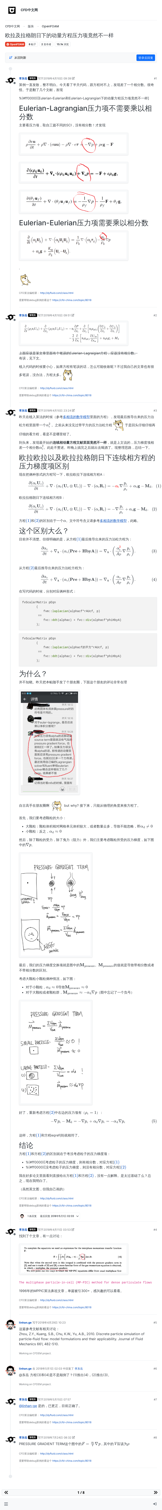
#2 (155, 315)
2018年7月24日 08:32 (57, 1437)
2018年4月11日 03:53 (57, 1229)
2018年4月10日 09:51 (57, 315)
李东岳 (23, 78)
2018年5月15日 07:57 (57, 1399)
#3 (155, 410)
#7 (155, 1399)
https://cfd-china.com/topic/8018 (71, 300)
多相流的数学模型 (76, 417)
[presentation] (48, 424)
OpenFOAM (15, 44)
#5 (155, 1322)
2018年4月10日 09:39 (57, 78)
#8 (155, 1437)
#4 (155, 1229)
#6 (155, 1368)
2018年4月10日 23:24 (57, 410)
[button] (6, 1504)
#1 (155, 78)
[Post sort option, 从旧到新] (17, 57)
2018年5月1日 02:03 (49, 1368)
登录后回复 (145, 57)
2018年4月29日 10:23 (52, 1322)
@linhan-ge (28, 1406)
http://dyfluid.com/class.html (56, 292)
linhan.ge (25, 1322)
